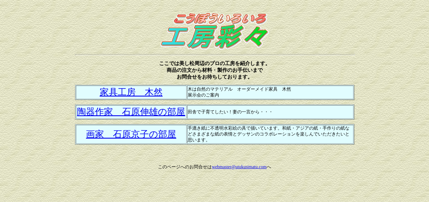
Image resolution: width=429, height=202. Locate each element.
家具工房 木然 (131, 92)
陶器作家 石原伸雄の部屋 (131, 112)
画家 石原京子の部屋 (131, 134)
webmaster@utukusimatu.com (239, 166)
